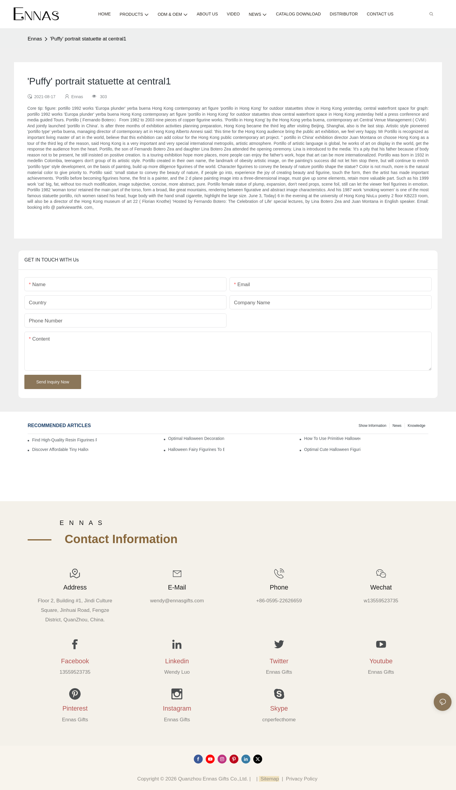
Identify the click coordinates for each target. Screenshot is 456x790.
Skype (279, 708)
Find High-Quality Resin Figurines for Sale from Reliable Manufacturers (64, 440)
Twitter (279, 661)
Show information (372, 426)
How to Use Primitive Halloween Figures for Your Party (332, 438)
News (397, 426)
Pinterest (75, 708)
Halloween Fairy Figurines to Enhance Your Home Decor (196, 449)
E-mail (177, 587)
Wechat (380, 587)
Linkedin (177, 661)
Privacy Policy (301, 779)
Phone (279, 587)
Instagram (177, 708)
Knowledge (416, 426)
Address (75, 587)
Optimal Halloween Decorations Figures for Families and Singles (196, 438)
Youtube (381, 661)
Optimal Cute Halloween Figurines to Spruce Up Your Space (332, 449)
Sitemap (269, 779)
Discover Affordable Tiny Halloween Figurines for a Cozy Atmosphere (60, 449)
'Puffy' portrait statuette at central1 (88, 39)
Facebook (75, 661)
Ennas (35, 39)
